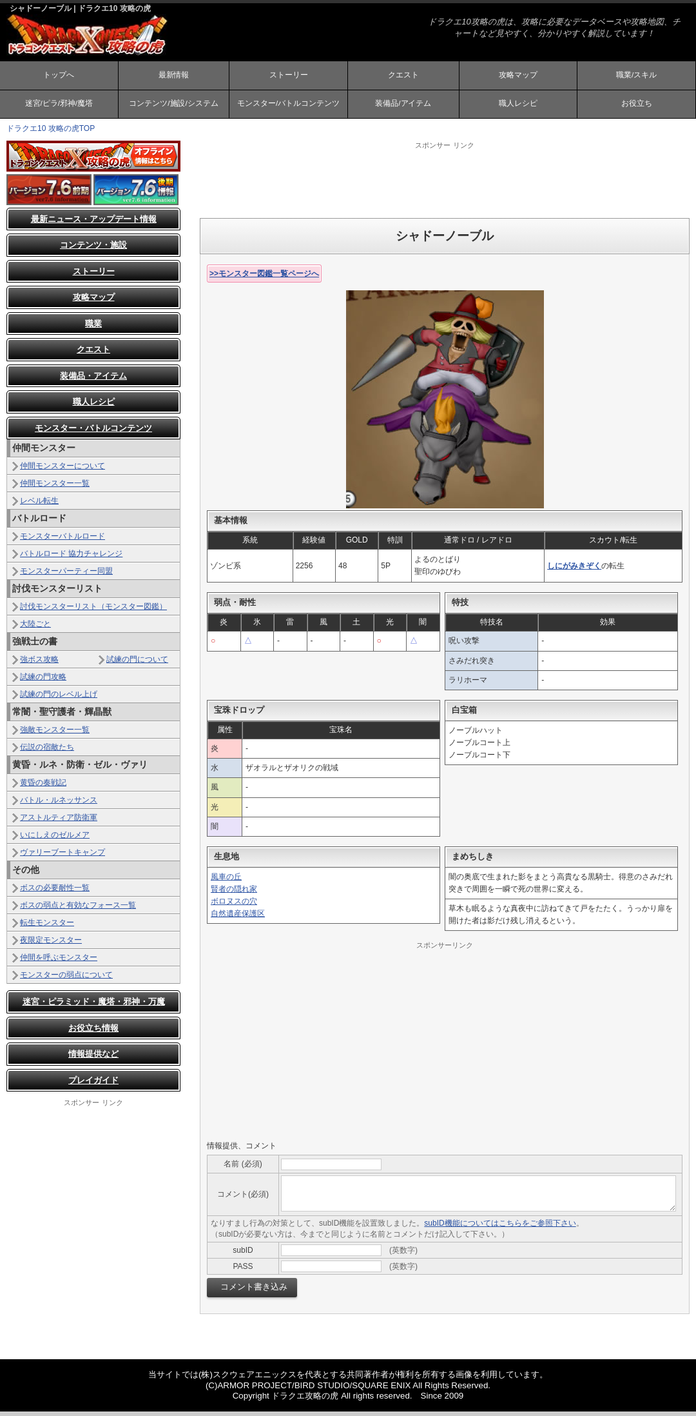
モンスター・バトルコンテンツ (93, 432)
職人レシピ (518, 107)
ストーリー (288, 76)
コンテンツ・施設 (93, 249)
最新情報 (173, 76)
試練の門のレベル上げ (58, 698)
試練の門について (137, 663)
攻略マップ (518, 76)
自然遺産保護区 (238, 917)
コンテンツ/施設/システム (173, 107)
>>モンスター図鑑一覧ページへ (264, 278)
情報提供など (93, 1058)
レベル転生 (39, 505)
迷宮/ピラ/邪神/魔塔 (58, 107)
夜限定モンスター (51, 944)
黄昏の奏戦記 (43, 787)
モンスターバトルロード (62, 540)
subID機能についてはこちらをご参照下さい (499, 1227)
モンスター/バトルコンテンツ (288, 107)
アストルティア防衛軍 (58, 821)
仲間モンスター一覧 (55, 487)
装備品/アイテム (403, 107)
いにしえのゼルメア (55, 839)
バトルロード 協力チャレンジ (71, 558)
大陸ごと (35, 628)
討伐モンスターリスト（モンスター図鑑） (93, 610)
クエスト (403, 76)
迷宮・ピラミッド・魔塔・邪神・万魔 (94, 1006)
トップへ (58, 76)
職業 (93, 328)
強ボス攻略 (39, 663)
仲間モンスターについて (62, 470)
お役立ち (636, 107)
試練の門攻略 (43, 681)
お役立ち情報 (93, 1032)
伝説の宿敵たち (47, 751)
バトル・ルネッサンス (58, 804)
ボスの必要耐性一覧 (55, 892)
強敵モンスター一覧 (55, 734)
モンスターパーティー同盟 (66, 575)
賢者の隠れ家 (234, 893)
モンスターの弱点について (66, 979)
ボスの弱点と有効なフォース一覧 (78, 909)
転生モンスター (47, 927)
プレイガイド (93, 1085)
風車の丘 (226, 881)
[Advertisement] (445, 184)
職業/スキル (636, 76)
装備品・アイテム (93, 380)
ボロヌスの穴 (234, 905)
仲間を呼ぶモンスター (58, 961)
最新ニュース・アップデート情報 (94, 223)
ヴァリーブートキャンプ (62, 856)
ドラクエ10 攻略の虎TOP (50, 132)
